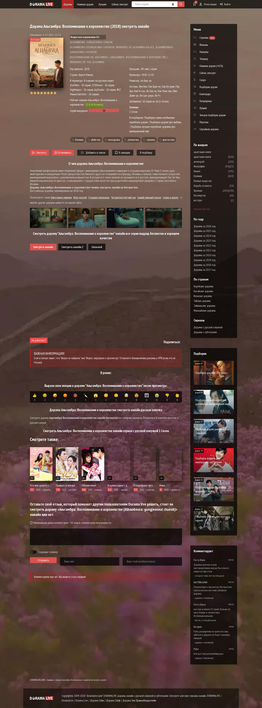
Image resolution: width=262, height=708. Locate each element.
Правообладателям (146, 700)
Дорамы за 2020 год (205, 255)
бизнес (207, 171)
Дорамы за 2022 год (205, 245)
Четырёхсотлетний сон (123, 197)
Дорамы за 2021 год (205, 250)
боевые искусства (213, 181)
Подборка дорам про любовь (165, 122)
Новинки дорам (85, 4)
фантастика (168, 140)
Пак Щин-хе (154, 86)
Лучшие (102, 4)
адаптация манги (212, 157)
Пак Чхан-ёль (165, 91)
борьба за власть (213, 186)
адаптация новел (212, 152)
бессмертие (210, 195)
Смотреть (39, 152)
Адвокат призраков (204, 598)
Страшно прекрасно (98, 197)
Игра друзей (80, 197)
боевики (79, 140)
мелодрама (114, 140)
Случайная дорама (209, 129)
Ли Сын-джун (146, 95)
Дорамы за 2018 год (205, 265)
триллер (151, 140)
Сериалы (50, 680)
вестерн (208, 200)
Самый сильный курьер (149, 197)
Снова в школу (170, 197)
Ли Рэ (157, 95)
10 (61, 93)
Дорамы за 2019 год (205, 260)
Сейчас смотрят (120, 4)
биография (209, 166)
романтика (133, 140)
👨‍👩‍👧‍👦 (146, 397)
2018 (86, 69)
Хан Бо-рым (168, 86)
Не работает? (39, 340)
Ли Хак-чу (151, 91)
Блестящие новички (61, 197)
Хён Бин (143, 86)
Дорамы (67, 4)
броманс (208, 190)
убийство (95, 140)
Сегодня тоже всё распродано (209, 576)
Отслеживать (63, 152)
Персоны (204, 122)
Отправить (43, 560)
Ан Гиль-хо (146, 80)
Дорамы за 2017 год (204, 270)
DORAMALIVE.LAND (37, 680)
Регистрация (208, 4)
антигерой (209, 161)
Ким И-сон (139, 91)
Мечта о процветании (205, 620)
